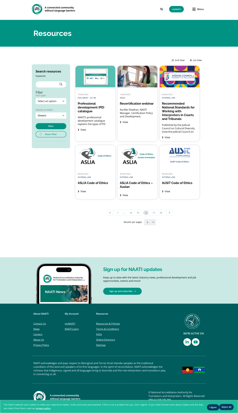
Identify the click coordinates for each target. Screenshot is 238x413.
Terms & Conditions (107, 329)
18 (161, 212)
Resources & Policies (108, 323)
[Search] (159, 9)
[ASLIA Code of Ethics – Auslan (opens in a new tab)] (137, 185)
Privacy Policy (41, 345)
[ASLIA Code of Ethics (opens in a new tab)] (95, 183)
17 (154, 212)
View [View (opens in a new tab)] (166, 137)
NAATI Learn (72, 329)
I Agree (226, 406)
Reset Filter (48, 134)
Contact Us (39, 323)
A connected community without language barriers (60, 9)
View (82, 129)
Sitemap (101, 345)
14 (131, 212)
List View (195, 60)
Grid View (178, 60)
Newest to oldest (44, 110)
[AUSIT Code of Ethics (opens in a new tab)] (179, 183)
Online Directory (105, 339)
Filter (51, 126)
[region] (119, 406)
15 (138, 212)
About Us (38, 339)
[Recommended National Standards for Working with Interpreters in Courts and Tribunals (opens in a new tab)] (179, 111)
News (36, 329)
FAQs (99, 334)
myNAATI (70, 323)
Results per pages (133, 222)
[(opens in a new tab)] (179, 86)
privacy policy (52, 408)
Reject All (208, 406)
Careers (37, 334)
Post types (41, 95)
